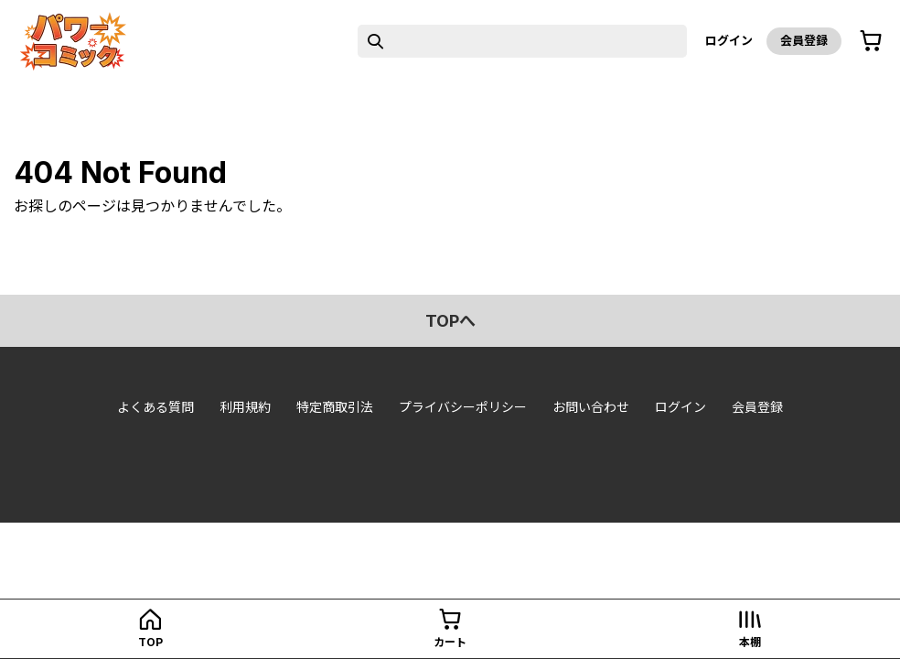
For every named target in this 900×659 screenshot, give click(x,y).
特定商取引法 (334, 407)
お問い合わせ (590, 407)
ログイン (729, 40)
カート (450, 642)
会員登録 (804, 40)
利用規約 (245, 407)
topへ (450, 320)
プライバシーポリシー (463, 407)
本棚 (750, 642)
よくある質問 (155, 407)
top (150, 642)
